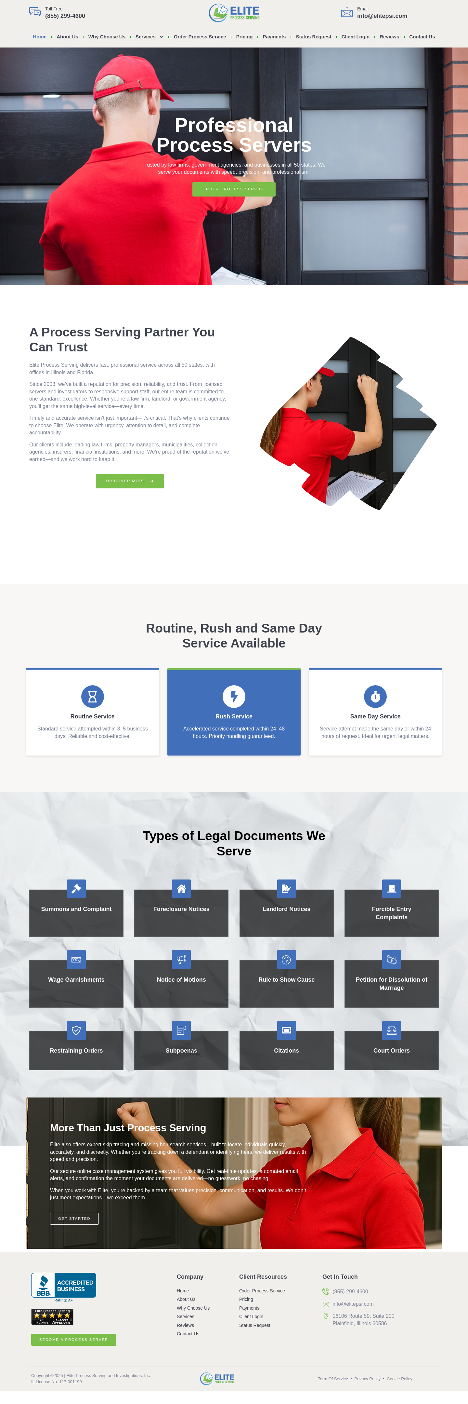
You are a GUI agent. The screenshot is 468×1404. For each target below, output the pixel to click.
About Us (67, 36)
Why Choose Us (106, 36)
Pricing (244, 36)
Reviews (389, 36)
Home (39, 36)
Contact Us (422, 36)
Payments (274, 36)
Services (150, 37)
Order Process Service (200, 36)
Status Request (313, 36)
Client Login (356, 36)
